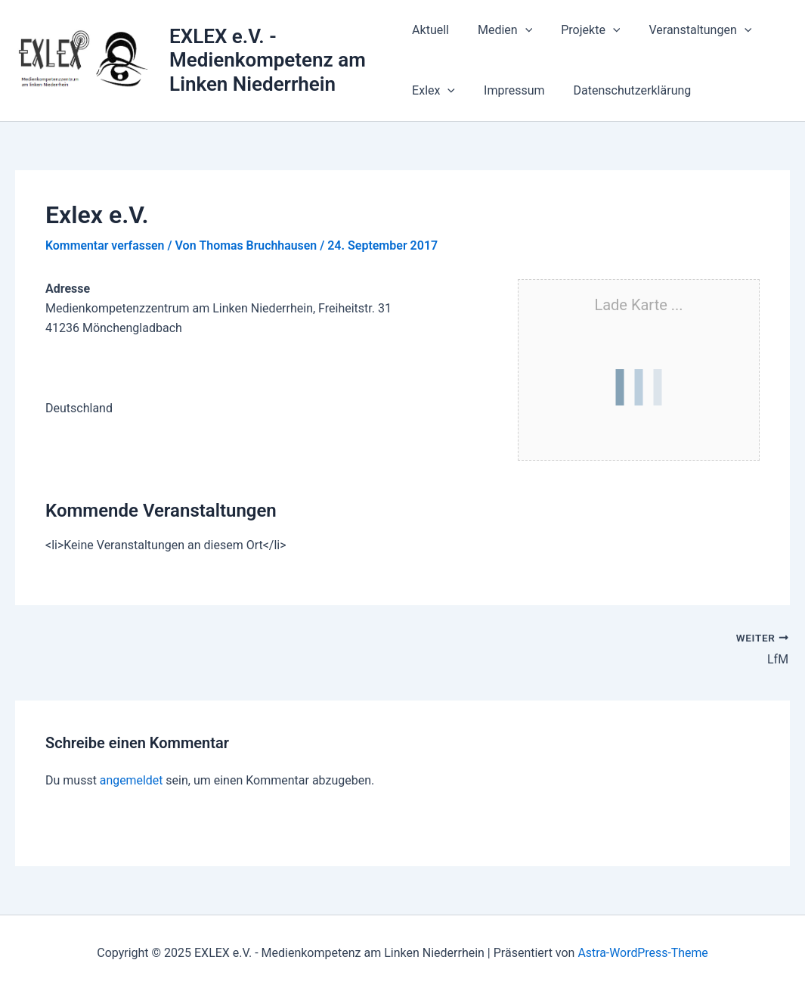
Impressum (509, 90)
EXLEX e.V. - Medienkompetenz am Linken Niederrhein (268, 60)
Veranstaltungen (686, 30)
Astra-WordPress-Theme (643, 953)
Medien (500, 30)
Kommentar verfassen (105, 245)
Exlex (433, 91)
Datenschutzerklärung (624, 90)
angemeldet (131, 779)
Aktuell (430, 30)
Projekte (581, 30)
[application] (520, 30)
